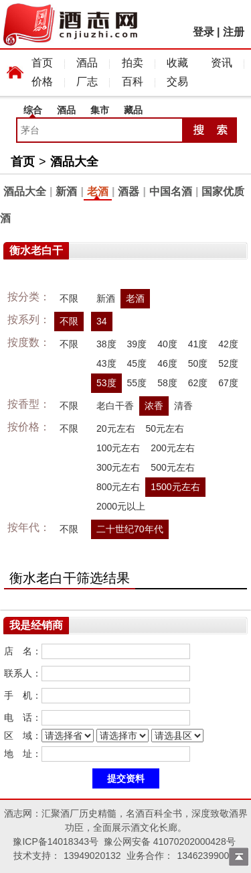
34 (101, 321)
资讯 (221, 62)
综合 (32, 110)
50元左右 (165, 428)
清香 (183, 405)
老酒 (97, 191)
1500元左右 (175, 486)
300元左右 (118, 467)
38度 (106, 344)
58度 (167, 382)
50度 (198, 363)
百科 (132, 81)
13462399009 (205, 855)
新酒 (66, 191)
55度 (137, 382)
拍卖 (132, 62)
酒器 (128, 191)
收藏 (177, 62)
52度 (228, 363)
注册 (233, 32)
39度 (137, 344)
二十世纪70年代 (129, 529)
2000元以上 (120, 506)
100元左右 (118, 448)
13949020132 (92, 855)
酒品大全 (74, 161)
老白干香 (115, 405)
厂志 (87, 81)
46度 (167, 363)
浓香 (154, 405)
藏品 (133, 110)
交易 (177, 81)
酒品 (87, 62)
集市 (99, 110)
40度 (167, 344)
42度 (228, 344)
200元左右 (172, 448)
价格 (42, 81)
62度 (198, 382)
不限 (69, 298)
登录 (203, 32)
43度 (106, 363)
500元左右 (172, 467)
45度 (137, 363)
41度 (198, 344)
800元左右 (118, 486)
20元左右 (115, 428)
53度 (106, 382)
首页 (42, 62)
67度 (228, 382)
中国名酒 (170, 191)
